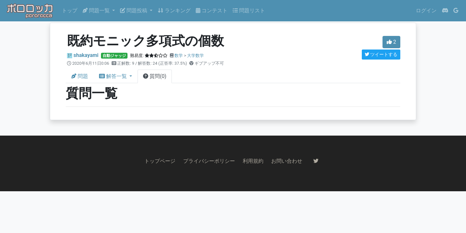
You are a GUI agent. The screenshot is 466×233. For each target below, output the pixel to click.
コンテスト (211, 10)
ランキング (174, 10)
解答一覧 (113, 76)
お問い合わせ (286, 161)
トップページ (159, 161)
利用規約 (253, 161)
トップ (69, 10)
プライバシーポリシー (209, 161)
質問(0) (154, 76)
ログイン (426, 10)
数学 (178, 55)
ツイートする (381, 54)
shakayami (85, 55)
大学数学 (195, 55)
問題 (79, 76)
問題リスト (249, 10)
